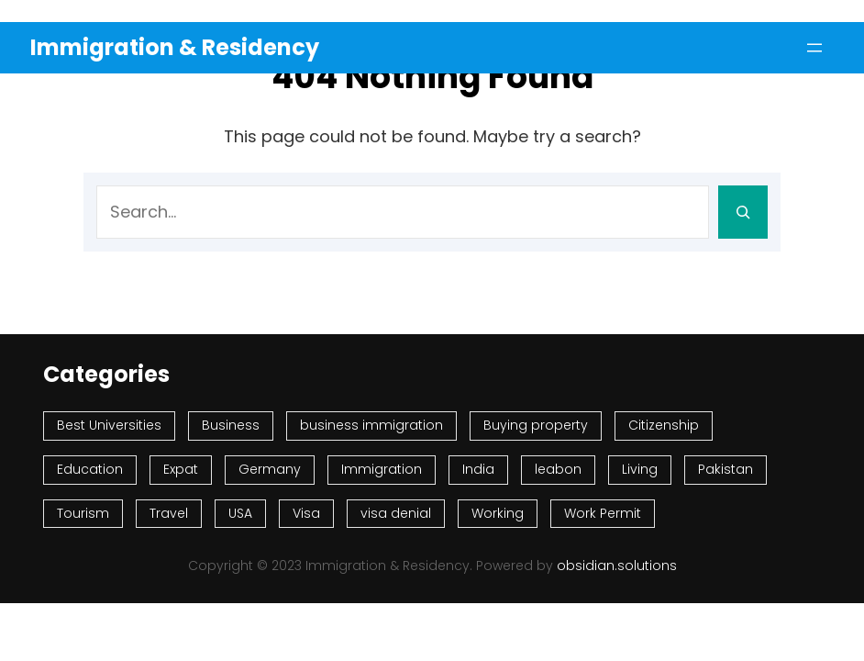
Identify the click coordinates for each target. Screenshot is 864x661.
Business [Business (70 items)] (231, 425)
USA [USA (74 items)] (240, 513)
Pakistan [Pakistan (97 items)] (725, 469)
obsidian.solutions (617, 565)
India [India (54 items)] (478, 469)
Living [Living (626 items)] (640, 469)
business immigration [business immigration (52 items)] (371, 425)
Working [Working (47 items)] (497, 513)
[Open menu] (814, 47)
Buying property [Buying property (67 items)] (535, 425)
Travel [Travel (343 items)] (169, 513)
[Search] (743, 212)
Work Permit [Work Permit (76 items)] (602, 513)
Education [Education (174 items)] (90, 469)
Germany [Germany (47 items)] (269, 469)
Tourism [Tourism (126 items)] (83, 513)
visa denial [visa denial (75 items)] (395, 513)
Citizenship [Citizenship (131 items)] (663, 425)
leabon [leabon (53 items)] (558, 469)
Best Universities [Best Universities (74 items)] (109, 425)
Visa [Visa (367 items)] (306, 513)
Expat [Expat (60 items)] (180, 469)
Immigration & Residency (174, 47)
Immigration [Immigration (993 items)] (381, 469)
